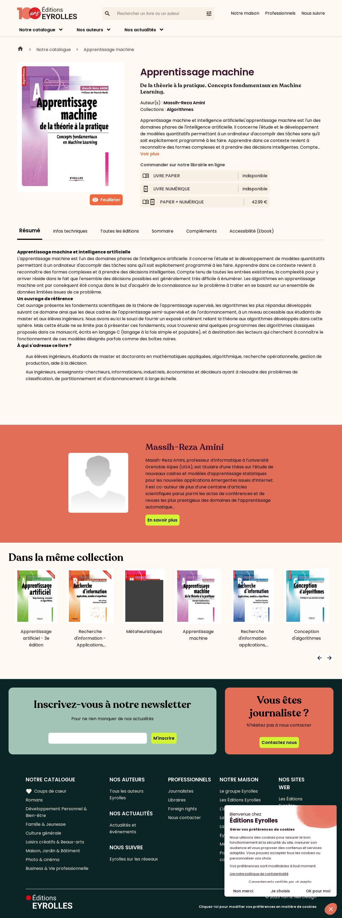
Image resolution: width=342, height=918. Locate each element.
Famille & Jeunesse (46, 824)
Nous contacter (184, 818)
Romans (34, 800)
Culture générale (43, 833)
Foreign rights (182, 809)
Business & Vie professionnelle (57, 868)
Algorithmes (180, 109)
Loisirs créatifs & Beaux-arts (55, 842)
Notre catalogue (37, 30)
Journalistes (180, 791)
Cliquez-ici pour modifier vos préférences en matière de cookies (257, 906)
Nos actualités (140, 30)
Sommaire (162, 231)
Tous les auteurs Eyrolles (126, 794)
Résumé (29, 230)
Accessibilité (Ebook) (252, 231)
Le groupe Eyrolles (239, 791)
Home (20, 49)
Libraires (177, 800)
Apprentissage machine (109, 50)
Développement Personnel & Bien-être (56, 812)
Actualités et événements (123, 828)
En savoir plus (162, 520)
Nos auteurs (90, 30)
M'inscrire (163, 738)
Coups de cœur (46, 791)
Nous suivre (313, 13)
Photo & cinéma (42, 860)
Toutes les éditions (119, 231)
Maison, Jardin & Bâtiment (53, 851)
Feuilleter (106, 200)
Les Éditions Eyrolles (240, 800)
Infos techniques (70, 231)
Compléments (201, 231)
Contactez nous (279, 742)
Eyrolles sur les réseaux (134, 859)
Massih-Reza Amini (184, 103)
